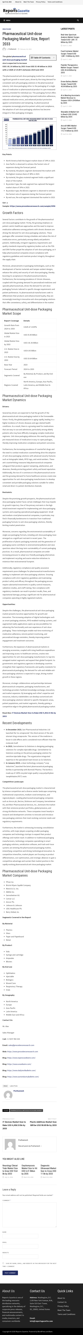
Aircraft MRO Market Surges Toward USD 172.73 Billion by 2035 (69, 128)
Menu (7, 20)
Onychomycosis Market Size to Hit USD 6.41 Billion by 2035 (29, 1169)
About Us (18, 2)
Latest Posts (14, 1086)
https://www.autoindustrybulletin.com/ (23, 1076)
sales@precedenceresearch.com (21, 1045)
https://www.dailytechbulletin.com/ (21, 1070)
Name (4, 1232)
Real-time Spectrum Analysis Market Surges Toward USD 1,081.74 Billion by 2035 (70, 38)
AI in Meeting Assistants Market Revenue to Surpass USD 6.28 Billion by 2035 (70, 99)
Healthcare (6, 29)
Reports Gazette (22, 1331)
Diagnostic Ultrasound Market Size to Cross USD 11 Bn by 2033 (48, 1169)
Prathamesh (12, 49)
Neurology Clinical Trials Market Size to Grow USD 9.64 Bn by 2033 (10, 1169)
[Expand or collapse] (54, 57)
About (5, 1086)
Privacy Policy (40, 2)
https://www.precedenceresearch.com (22, 1051)
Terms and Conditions (55, 2)
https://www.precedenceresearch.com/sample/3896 (32, 206)
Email (4, 1242)
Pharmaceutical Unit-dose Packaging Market (26, 1110)
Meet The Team (29, 2)
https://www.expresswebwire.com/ (21, 1057)
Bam (50, 1331)
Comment (6, 1200)
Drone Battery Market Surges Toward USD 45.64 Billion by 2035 (69, 84)
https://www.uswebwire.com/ (19, 1064)
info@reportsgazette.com (41, 1321)
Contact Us (62, 1302)
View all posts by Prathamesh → (30, 1146)
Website (5, 1253)
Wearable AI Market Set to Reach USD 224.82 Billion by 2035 (70, 114)
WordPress (42, 1331)
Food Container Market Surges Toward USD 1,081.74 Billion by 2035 (70, 53)
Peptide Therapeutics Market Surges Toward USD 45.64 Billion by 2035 (69, 69)
